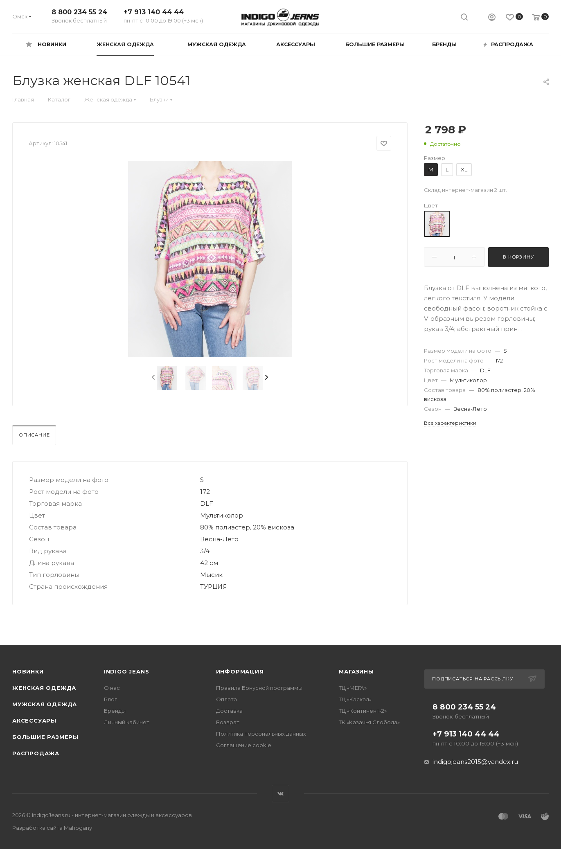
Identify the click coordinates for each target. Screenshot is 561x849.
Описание (34, 435)
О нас (112, 688)
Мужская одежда (44, 704)
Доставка (229, 710)
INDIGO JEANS (126, 671)
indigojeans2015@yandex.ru (475, 762)
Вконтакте (280, 793)
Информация (240, 671)
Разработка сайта (52, 827)
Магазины (356, 671)
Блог (110, 699)
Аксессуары (34, 720)
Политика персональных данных (261, 733)
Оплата (226, 699)
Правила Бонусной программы (259, 688)
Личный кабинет (126, 722)
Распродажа (35, 753)
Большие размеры (45, 737)
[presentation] (152, 377)
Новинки (28, 671)
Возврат (227, 722)
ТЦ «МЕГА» (353, 688)
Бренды (115, 710)
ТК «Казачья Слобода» (369, 722)
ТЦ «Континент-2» (363, 710)
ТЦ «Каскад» (355, 699)
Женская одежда (44, 688)
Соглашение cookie (243, 745)
